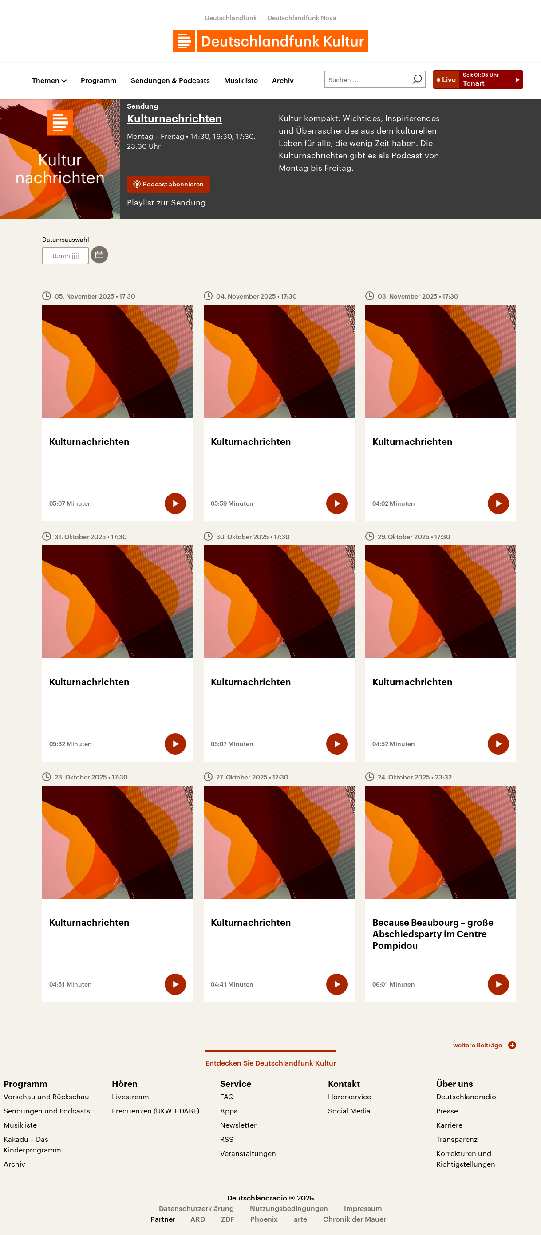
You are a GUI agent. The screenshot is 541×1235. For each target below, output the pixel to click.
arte (300, 1219)
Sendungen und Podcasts (47, 1110)
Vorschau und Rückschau (46, 1096)
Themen (45, 80)
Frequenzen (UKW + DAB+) (155, 1110)
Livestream (130, 1096)
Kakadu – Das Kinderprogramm (32, 1144)
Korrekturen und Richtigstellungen (465, 1158)
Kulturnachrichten (174, 119)
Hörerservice (349, 1096)
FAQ (227, 1096)
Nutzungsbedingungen (289, 1208)
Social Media (349, 1110)
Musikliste (241, 80)
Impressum (363, 1208)
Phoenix (264, 1219)
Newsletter (238, 1125)
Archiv (283, 80)
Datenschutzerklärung (196, 1208)
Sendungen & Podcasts (170, 80)
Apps (228, 1110)
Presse (447, 1110)
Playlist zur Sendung (166, 202)
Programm (99, 80)
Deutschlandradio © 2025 (270, 1197)
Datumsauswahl (65, 239)
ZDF (227, 1219)
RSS (226, 1139)
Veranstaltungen (248, 1153)
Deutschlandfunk (231, 17)
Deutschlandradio (466, 1096)
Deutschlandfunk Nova (302, 17)
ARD (197, 1219)
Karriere (449, 1125)
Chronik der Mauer (354, 1219)
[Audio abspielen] (175, 503)
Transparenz (457, 1139)
